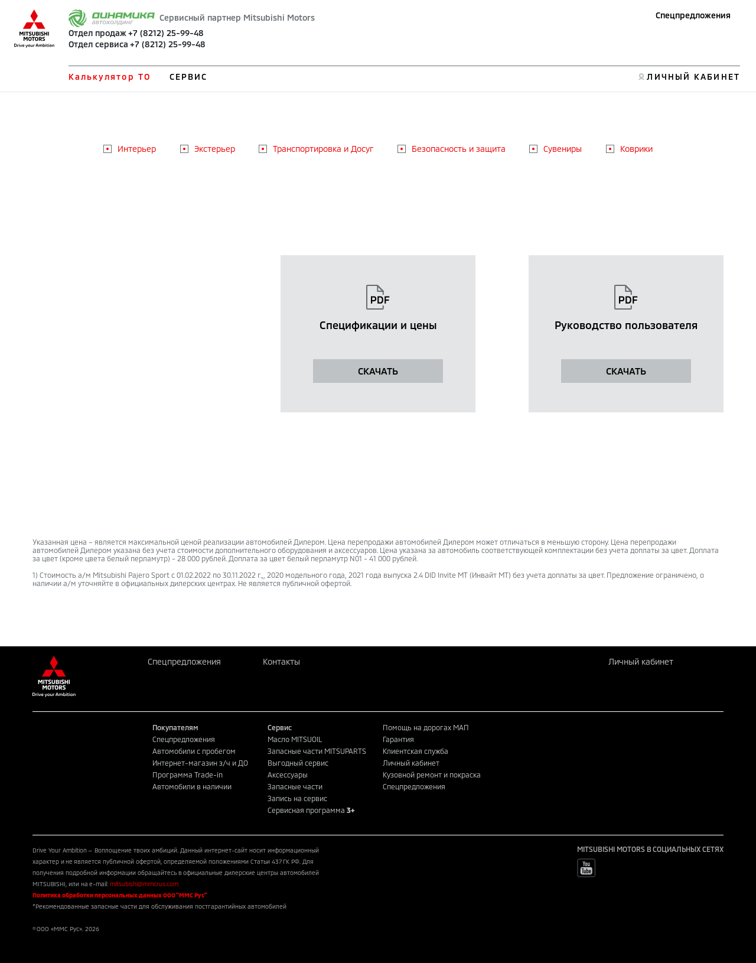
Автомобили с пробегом (194, 751)
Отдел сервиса (98, 44)
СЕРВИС (189, 76)
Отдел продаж (97, 33)
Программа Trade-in (187, 774)
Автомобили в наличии (192, 786)
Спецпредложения (693, 15)
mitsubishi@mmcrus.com (144, 883)
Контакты (281, 661)
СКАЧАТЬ (378, 370)
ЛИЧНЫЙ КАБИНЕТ (693, 76)
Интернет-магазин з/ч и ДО (200, 763)
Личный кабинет (640, 661)
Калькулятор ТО (110, 76)
